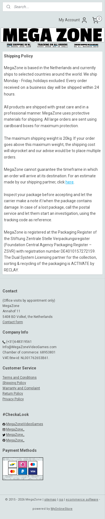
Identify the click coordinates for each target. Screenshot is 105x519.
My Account (73, 20)
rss (61, 499)
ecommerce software (82, 499)
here (70, 182)
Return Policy (13, 393)
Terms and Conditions (20, 378)
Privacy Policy (13, 399)
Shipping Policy (14, 383)
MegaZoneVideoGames (24, 424)
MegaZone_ (15, 429)
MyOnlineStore (62, 509)
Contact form (13, 322)
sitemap (50, 499)
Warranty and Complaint (21, 388)
